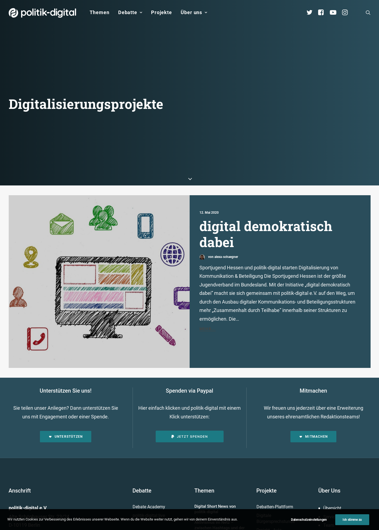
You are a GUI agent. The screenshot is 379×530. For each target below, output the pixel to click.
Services (331, 412)
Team (328, 421)
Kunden (263, 434)
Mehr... (207, 225)
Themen (99, 12)
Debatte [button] (130, 12)
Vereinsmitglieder (339, 430)
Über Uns (329, 387)
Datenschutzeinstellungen (309, 520)
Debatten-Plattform (274, 403)
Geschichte (333, 464)
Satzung (331, 455)
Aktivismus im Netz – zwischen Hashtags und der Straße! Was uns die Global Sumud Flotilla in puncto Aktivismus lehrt (220, 429)
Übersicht (332, 404)
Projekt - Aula (269, 426)
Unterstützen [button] (66, 333)
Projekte (161, 12)
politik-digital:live (149, 411)
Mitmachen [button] (313, 333)
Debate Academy (149, 403)
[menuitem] (99, 12)
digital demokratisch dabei (265, 130)
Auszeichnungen (339, 472)
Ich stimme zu (352, 520)
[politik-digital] (42, 13)
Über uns (194, 12)
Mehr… (202, 450)
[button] (368, 12)
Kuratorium (334, 438)
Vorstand (332, 447)
